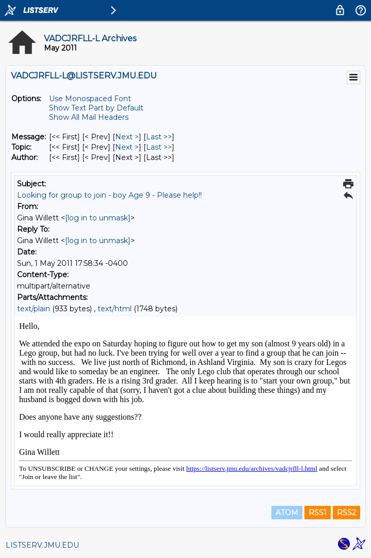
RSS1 (318, 512)
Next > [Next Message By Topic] (127, 147)
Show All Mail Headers (88, 117)
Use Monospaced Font (90, 98)
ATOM (287, 512)
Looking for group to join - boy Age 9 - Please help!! (109, 195)
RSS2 (346, 512)
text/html (115, 308)
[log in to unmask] (98, 217)
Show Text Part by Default (96, 108)
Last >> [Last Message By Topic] (159, 147)
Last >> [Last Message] (159, 136)
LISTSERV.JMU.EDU (42, 545)
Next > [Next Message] (127, 136)
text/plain (33, 308)
